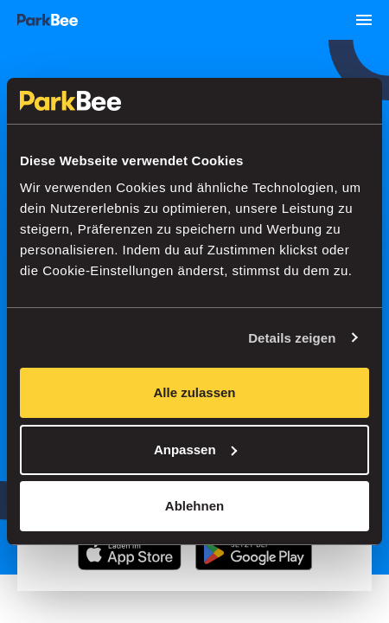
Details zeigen (291, 338)
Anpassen (195, 449)
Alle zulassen (194, 392)
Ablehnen (194, 505)
